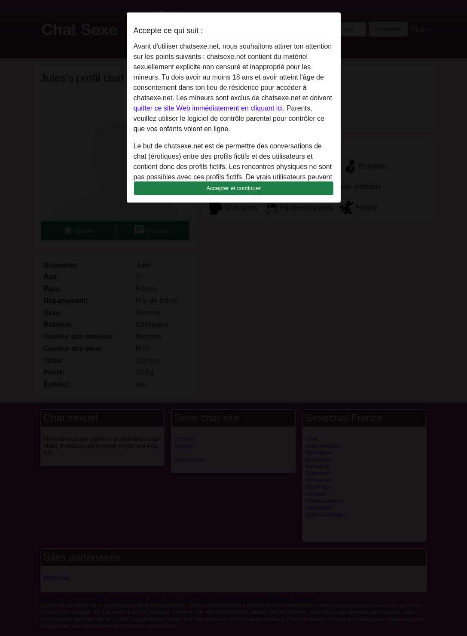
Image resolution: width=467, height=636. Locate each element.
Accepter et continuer (233, 188)
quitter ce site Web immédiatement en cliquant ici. (209, 108)
